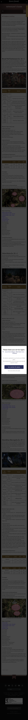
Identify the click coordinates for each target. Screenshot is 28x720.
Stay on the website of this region (14, 370)
